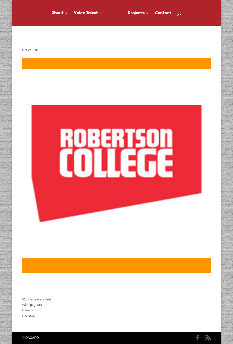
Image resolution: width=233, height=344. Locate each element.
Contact (163, 13)
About (57, 13)
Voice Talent (86, 13)
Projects (136, 13)
